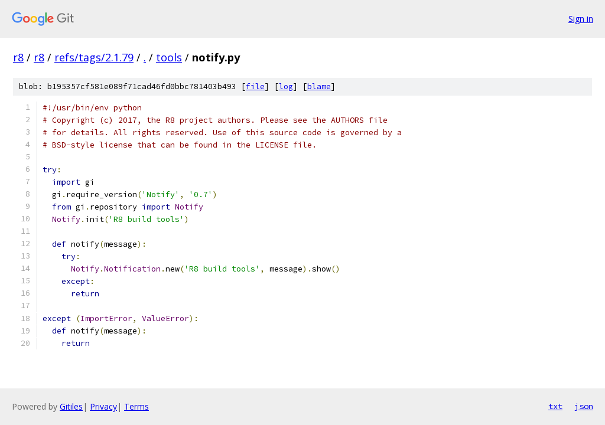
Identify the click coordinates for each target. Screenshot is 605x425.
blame (319, 86)
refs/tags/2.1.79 (94, 57)
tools (169, 57)
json (583, 406)
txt (555, 406)
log (286, 86)
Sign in (580, 18)
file (255, 86)
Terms (136, 406)
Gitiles (71, 406)
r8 (18, 57)
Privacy (103, 406)
